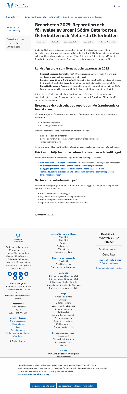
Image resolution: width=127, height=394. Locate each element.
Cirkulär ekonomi (63, 303)
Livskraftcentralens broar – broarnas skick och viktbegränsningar (71, 165)
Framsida (10, 17)
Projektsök (63, 261)
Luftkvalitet (63, 312)
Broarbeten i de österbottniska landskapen (15, 43)
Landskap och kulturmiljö (63, 306)
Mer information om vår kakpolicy (34, 374)
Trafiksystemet (63, 246)
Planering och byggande (34, 17)
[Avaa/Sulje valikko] (119, 5)
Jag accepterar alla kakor (43, 386)
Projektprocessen (63, 264)
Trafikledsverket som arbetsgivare (63, 353)
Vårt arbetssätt (64, 356)
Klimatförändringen (63, 296)
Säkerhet (63, 345)
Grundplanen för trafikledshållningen (64, 285)
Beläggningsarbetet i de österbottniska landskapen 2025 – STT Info (72, 168)
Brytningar (63, 299)
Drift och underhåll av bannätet (63, 279)
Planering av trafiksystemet (63, 267)
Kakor (18, 327)
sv (19, 17)
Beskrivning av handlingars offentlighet (18, 334)
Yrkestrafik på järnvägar (63, 339)
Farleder (63, 243)
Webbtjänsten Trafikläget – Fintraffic (58, 162)
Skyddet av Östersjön (63, 327)
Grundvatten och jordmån (63, 315)
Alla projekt (54, 17)
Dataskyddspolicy (18, 318)
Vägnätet (63, 237)
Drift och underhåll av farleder (64, 282)
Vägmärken (63, 249)
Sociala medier (18, 330)
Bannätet (63, 240)
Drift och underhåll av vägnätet (63, 276)
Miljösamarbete (63, 324)
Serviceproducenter (63, 342)
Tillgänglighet (18, 324)
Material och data (63, 252)
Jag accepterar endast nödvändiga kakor (76, 386)
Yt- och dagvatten (63, 318)
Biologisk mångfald (63, 309)
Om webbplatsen (18, 321)
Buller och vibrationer (63, 321)
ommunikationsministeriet (109, 268)
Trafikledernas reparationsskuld (63, 288)
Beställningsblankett (109, 249)
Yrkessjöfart (63, 336)
